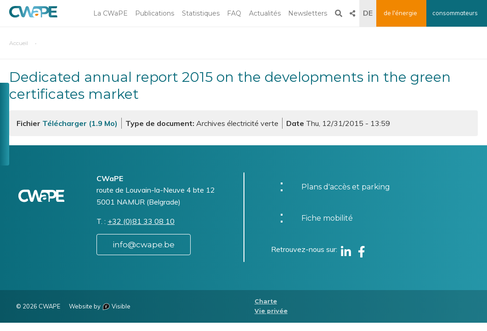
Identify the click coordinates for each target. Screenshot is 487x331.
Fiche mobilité (327, 218)
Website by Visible (99, 306)
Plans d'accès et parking (345, 187)
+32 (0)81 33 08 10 (141, 221)
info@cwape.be (144, 244)
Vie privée (271, 311)
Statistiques (201, 13)
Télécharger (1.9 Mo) (80, 123)
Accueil (18, 43)
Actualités (265, 13)
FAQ (234, 13)
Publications (154, 13)
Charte (266, 301)
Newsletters (307, 13)
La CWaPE (110, 13)
